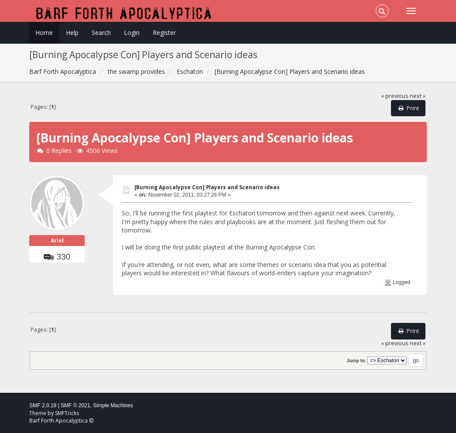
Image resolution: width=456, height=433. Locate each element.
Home (44, 32)
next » (417, 96)
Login (132, 32)
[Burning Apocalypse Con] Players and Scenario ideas (207, 187)
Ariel (57, 240)
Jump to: (356, 360)
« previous (394, 96)
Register (164, 32)
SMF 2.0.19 (42, 405)
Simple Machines (113, 405)
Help (72, 32)
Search (101, 32)
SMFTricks (67, 413)
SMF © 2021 (75, 405)
